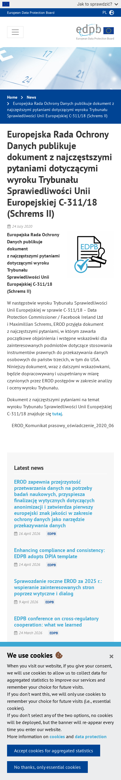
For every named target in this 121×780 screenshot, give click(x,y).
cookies (57, 736)
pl (104, 12)
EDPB (52, 533)
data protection (91, 736)
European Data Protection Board (30, 12)
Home (12, 97)
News (31, 97)
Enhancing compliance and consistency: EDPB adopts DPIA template (59, 553)
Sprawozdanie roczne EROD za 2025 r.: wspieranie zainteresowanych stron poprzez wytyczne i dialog (58, 587)
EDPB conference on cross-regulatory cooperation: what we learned (56, 621)
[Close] (111, 656)
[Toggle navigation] (15, 32)
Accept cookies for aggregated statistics (53, 750)
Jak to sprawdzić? (97, 3)
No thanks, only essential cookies (47, 767)
